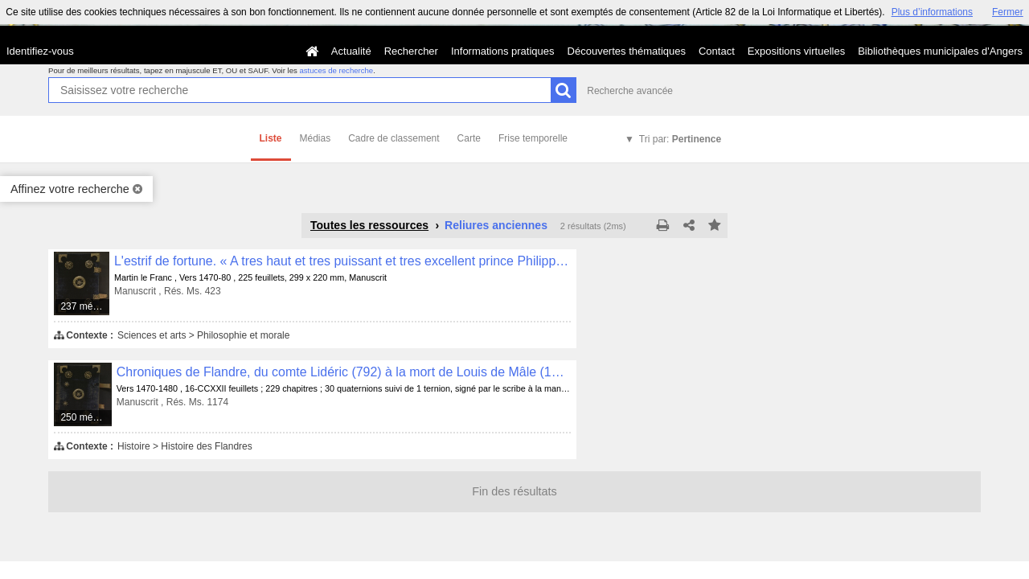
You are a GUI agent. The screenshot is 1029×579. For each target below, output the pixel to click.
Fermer (1007, 12)
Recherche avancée (630, 90)
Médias (315, 138)
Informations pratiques (503, 51)
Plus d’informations (932, 12)
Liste (271, 138)
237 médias (85, 306)
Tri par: (680, 139)
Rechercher (411, 51)
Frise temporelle (533, 138)
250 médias (85, 417)
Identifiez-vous (40, 51)
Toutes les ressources (369, 225)
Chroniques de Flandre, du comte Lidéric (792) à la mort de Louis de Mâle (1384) (344, 372)
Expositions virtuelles (796, 51)
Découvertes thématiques (627, 51)
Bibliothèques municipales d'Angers (940, 51)
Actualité (351, 51)
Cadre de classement (393, 138)
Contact (717, 51)
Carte (469, 138)
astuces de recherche (336, 70)
